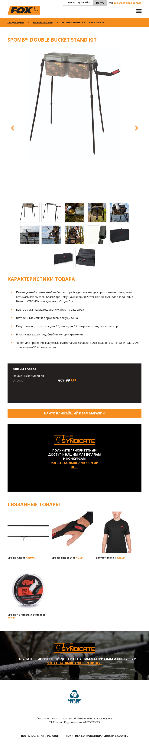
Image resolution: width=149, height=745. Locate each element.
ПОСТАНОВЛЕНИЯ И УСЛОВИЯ (40, 735)
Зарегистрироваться (127, 3)
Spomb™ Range (43, 22)
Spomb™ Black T (106, 557)
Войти (100, 3)
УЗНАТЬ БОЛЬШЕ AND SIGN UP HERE (74, 465)
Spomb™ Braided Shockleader (26, 614)
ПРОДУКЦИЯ (16, 22)
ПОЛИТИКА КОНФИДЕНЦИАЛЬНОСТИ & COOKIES (97, 735)
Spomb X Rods (17, 557)
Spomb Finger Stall (64, 557)
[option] (75, 103)
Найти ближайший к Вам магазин (74, 413)
